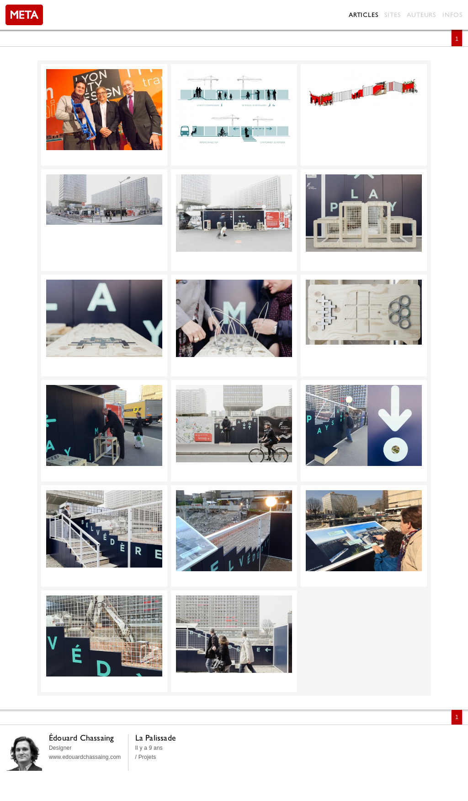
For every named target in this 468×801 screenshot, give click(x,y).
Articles (363, 14)
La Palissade (155, 737)
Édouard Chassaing (81, 737)
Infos (452, 14)
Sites (392, 14)
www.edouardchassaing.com (85, 757)
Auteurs (421, 14)
